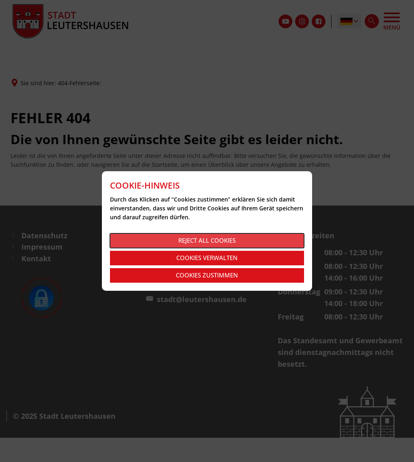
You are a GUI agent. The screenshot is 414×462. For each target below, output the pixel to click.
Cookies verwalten (207, 258)
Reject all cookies (207, 240)
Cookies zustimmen (207, 275)
